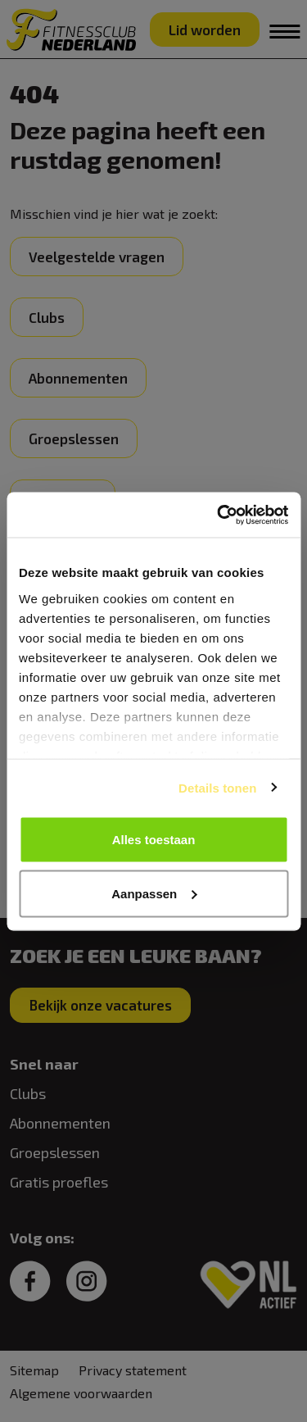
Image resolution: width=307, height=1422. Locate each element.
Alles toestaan (154, 840)
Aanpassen (153, 893)
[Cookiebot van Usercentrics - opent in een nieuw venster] (218, 514)
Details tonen (217, 787)
